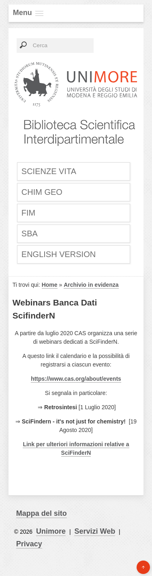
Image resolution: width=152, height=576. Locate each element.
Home (50, 284)
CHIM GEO (41, 192)
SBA (29, 233)
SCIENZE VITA (48, 171)
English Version (58, 254)
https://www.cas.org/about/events (76, 378)
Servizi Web (94, 531)
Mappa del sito (41, 513)
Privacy (29, 544)
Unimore (51, 531)
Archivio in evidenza (91, 284)
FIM (28, 212)
